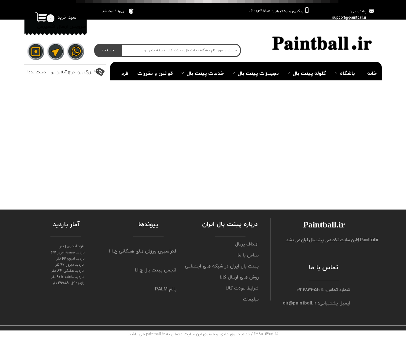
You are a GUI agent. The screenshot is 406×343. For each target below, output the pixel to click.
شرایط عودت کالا (242, 288)
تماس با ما (248, 255)
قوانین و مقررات (155, 73)
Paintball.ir (369, 240)
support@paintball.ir (349, 17)
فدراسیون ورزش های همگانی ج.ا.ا (145, 251)
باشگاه (347, 73)
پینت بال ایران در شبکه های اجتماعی (228, 266)
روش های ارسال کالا (239, 277)
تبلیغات (251, 299)
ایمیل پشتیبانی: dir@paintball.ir (322, 303)
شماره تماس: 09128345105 (323, 289)
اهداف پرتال (247, 244)
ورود (120, 11)
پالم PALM (165, 289)
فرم (124, 73)
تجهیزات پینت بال (258, 73)
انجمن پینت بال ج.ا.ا (155, 270)
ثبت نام (107, 11)
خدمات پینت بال (205, 73)
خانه (372, 73)
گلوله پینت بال (309, 73)
